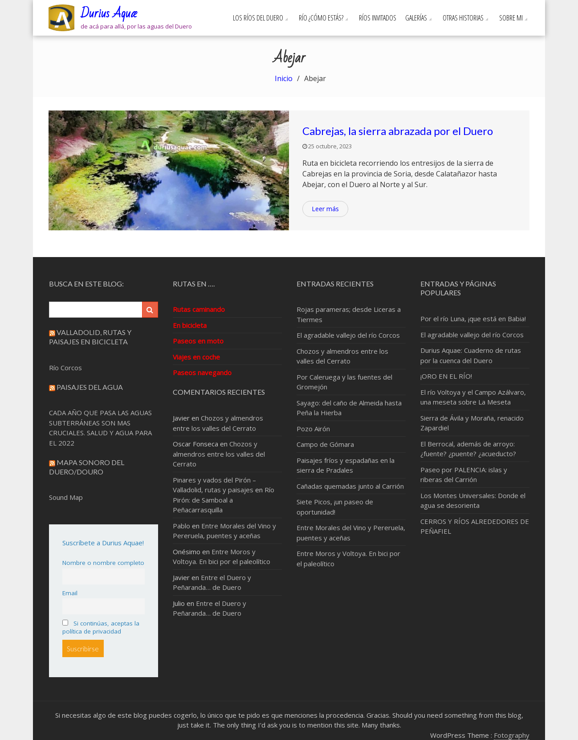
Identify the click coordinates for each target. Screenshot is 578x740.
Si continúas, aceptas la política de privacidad (100, 627)
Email (69, 593)
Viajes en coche (196, 356)
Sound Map (66, 497)
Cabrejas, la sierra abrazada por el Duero (397, 130)
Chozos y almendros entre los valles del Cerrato (219, 453)
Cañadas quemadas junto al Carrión (350, 486)
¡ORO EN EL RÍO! (446, 376)
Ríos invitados (377, 18)
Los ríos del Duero (258, 18)
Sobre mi (511, 18)
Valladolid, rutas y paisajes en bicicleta (90, 337)
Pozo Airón (313, 428)
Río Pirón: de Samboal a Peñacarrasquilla (223, 499)
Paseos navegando (202, 372)
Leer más (325, 208)
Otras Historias (463, 18)
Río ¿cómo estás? (321, 18)
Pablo (181, 525)
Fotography (511, 735)
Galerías (416, 18)
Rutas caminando (199, 309)
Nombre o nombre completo (103, 563)
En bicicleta (190, 325)
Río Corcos (65, 367)
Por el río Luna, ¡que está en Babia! (473, 318)
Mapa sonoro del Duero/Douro (86, 467)
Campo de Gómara (325, 444)
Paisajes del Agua (90, 387)
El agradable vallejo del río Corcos (348, 335)
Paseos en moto (198, 340)
